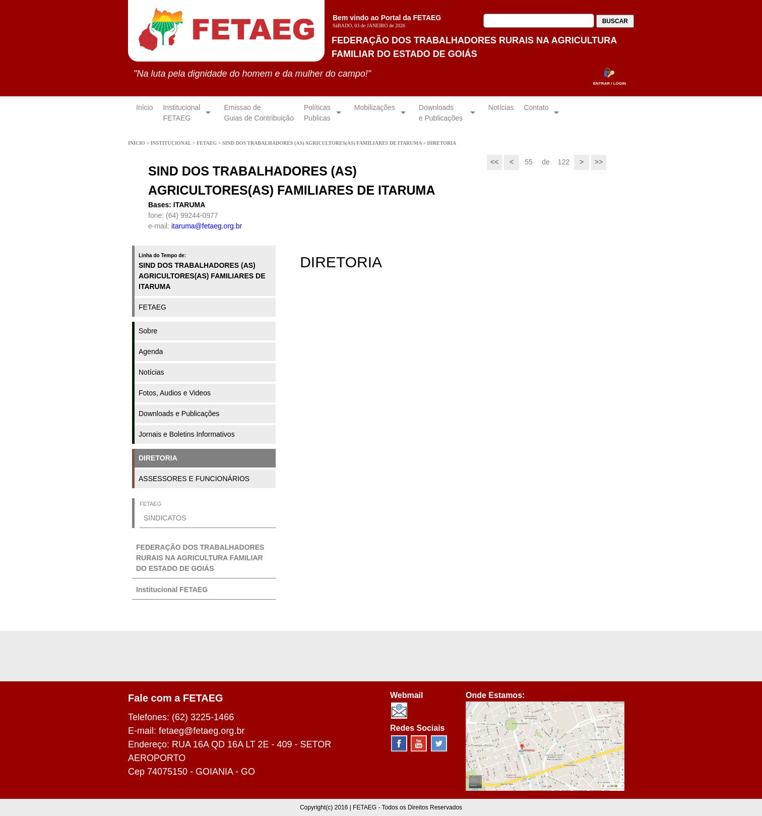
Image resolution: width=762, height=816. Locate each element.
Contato (536, 112)
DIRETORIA (158, 458)
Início (144, 112)
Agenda (151, 351)
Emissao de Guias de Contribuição (259, 112)
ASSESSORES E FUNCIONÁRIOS (194, 479)
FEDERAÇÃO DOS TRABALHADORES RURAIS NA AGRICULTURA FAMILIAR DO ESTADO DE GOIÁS (200, 557)
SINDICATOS (165, 518)
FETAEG (207, 143)
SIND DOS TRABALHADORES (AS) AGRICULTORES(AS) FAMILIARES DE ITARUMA (322, 143)
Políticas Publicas (317, 112)
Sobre (148, 331)
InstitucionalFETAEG (181, 112)
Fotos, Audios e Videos (175, 393)
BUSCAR (615, 21)
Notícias (501, 112)
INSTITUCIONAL (172, 143)
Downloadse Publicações (442, 112)
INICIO (137, 143)
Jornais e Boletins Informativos (187, 434)
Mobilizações (374, 112)
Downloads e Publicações (179, 414)
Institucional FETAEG (172, 590)
